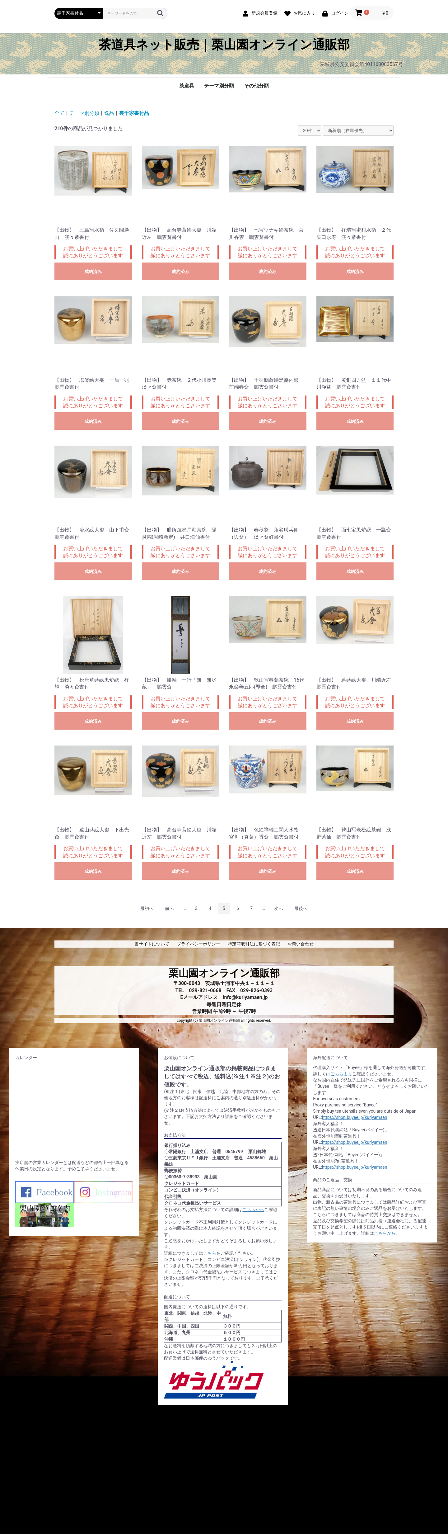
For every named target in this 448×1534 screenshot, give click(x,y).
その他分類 (256, 86)
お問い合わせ (300, 943)
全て (59, 113)
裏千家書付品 (134, 113)
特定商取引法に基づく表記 (254, 943)
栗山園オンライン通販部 (224, 973)
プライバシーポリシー (198, 943)
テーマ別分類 (219, 86)
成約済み (93, 271)
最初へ (146, 908)
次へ (278, 908)
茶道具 (186, 86)
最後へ (300, 908)
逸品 (109, 113)
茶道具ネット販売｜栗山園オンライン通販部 (224, 45)
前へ (169, 908)
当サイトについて (151, 943)
